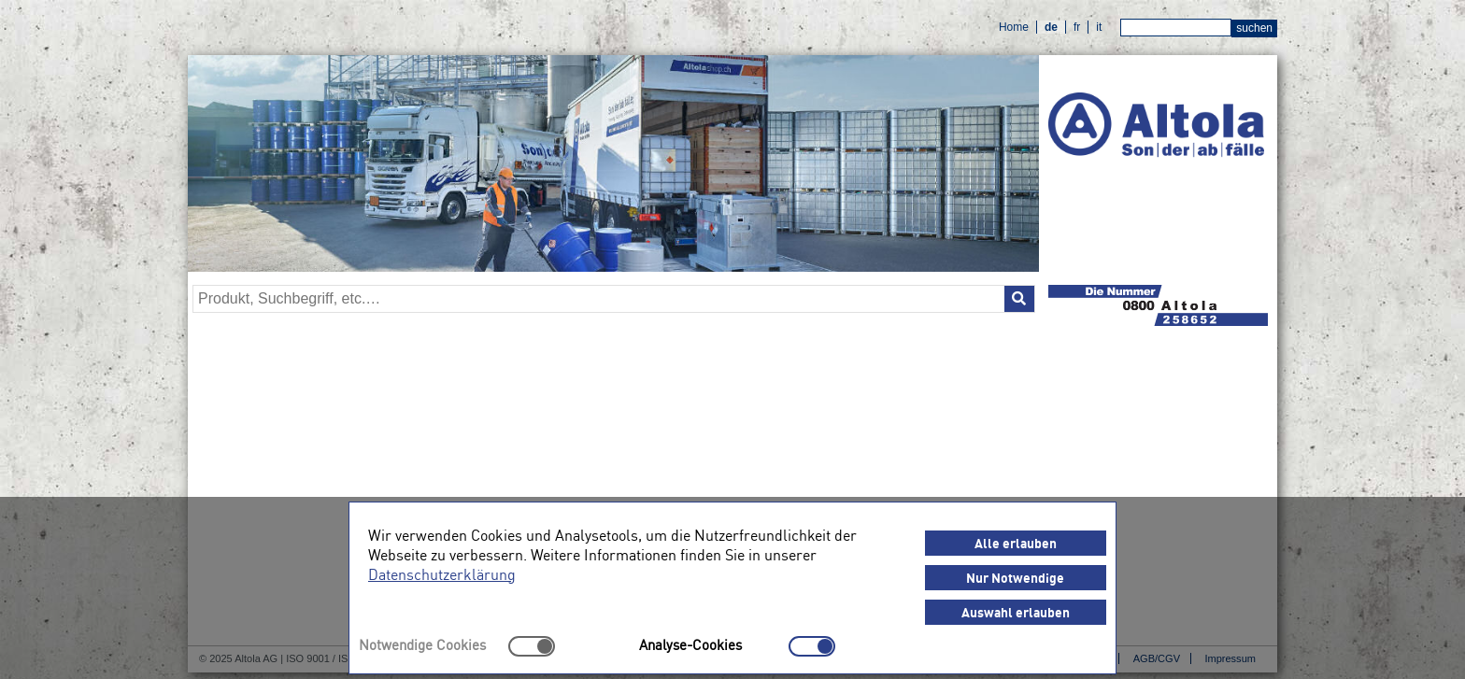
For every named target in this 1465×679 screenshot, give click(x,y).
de (1051, 27)
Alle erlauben (1015, 542)
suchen (1254, 28)
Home (1014, 27)
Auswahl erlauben (1015, 611)
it (1099, 27)
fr (1077, 27)
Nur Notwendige (1015, 577)
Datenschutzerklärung (442, 574)
